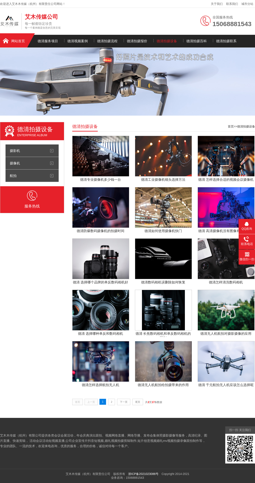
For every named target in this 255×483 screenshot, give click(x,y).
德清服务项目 (48, 41)
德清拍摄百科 (196, 41)
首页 (231, 126)
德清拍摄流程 (107, 41)
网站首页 (18, 41)
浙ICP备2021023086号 (143, 474)
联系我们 (232, 4)
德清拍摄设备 (167, 41)
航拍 (13, 176)
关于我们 (217, 4)
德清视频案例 (77, 41)
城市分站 (247, 4)
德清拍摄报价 (137, 41)
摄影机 (15, 151)
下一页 (124, 401)
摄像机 (15, 163)
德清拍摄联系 (226, 41)
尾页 (137, 401)
